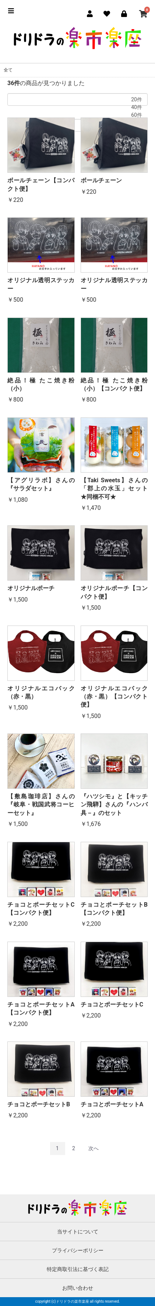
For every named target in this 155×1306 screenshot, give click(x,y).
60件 (77, 115)
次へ (93, 1148)
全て (8, 70)
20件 (77, 100)
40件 (77, 107)
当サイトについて (77, 1232)
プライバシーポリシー (77, 1250)
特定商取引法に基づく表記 (78, 1269)
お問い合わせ (77, 1288)
